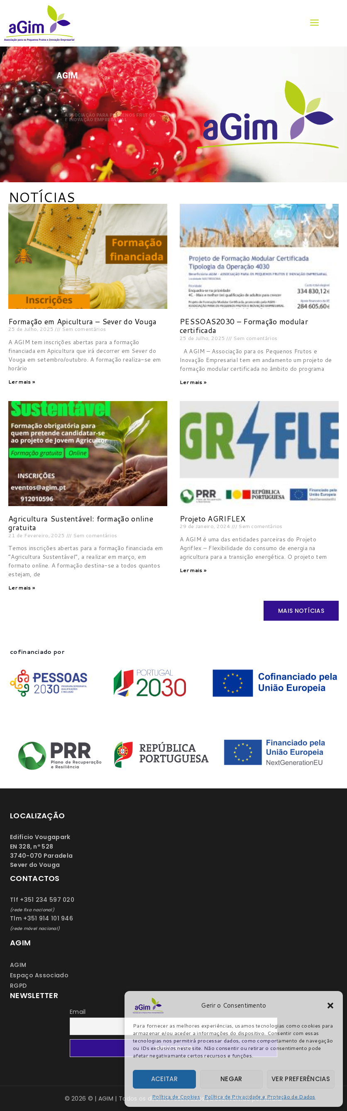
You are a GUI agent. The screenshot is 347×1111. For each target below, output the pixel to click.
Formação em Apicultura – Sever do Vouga (82, 321)
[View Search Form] (335, 23)
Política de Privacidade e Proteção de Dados (259, 1096)
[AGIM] (41, 23)
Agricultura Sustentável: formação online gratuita (80, 523)
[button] (330, 1005)
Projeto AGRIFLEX (212, 518)
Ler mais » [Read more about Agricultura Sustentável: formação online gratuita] (21, 587)
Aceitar (164, 1078)
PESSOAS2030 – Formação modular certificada (244, 326)
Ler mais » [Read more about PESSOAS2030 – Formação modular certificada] (193, 382)
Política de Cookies (176, 1096)
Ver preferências (300, 1078)
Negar (231, 1078)
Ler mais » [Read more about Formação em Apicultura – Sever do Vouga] (21, 381)
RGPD (18, 985)
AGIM (18, 965)
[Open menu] (314, 23)
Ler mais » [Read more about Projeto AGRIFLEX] (193, 570)
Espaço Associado (39, 975)
